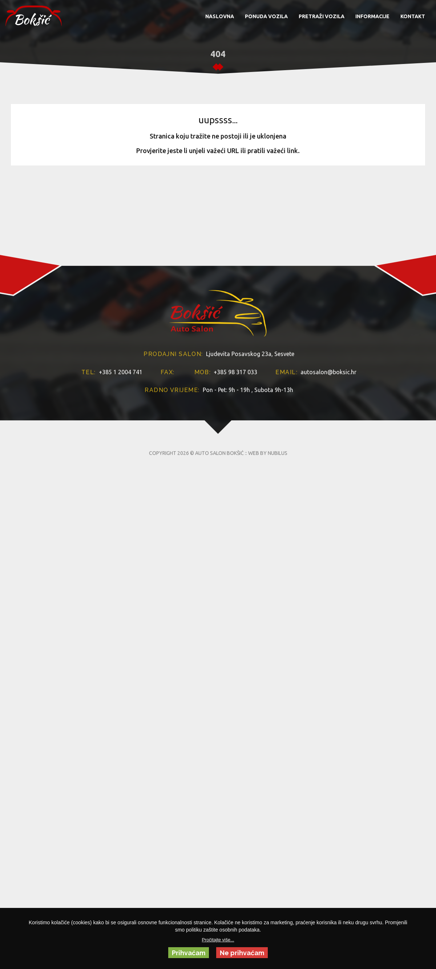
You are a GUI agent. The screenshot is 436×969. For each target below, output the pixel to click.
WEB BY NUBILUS (267, 521)
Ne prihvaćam (242, 953)
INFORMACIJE (372, 16)
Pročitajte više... (218, 939)
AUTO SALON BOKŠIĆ (219, 521)
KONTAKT (412, 16)
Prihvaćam (188, 953)
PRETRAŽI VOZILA (321, 16)
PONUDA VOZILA (266, 16)
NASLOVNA (219, 16)
